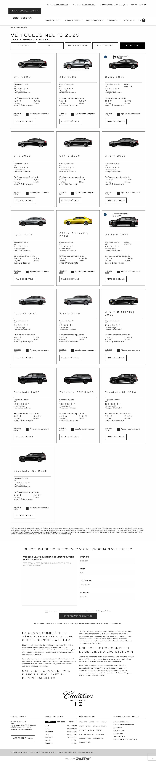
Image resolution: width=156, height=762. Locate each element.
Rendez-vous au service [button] (25, 11)
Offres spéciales (72, 20)
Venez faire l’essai (86, 666)
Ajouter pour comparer (39, 114)
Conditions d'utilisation (48, 752)
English (143, 4)
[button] (23, 45)
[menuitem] (53, 20)
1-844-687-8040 (61, 5)
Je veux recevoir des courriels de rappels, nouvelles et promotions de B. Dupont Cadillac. (80, 611)
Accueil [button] (13, 27)
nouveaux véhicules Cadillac (111, 666)
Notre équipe (107, 639)
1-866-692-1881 (88, 5)
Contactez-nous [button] (23, 738)
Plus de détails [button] (25, 121)
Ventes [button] (50, 722)
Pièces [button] (71, 722)
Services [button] (61, 722)
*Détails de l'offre (17, 114)
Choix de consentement (86, 752)
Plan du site (34, 752)
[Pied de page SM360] (83, 758)
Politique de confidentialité (112, 623)
